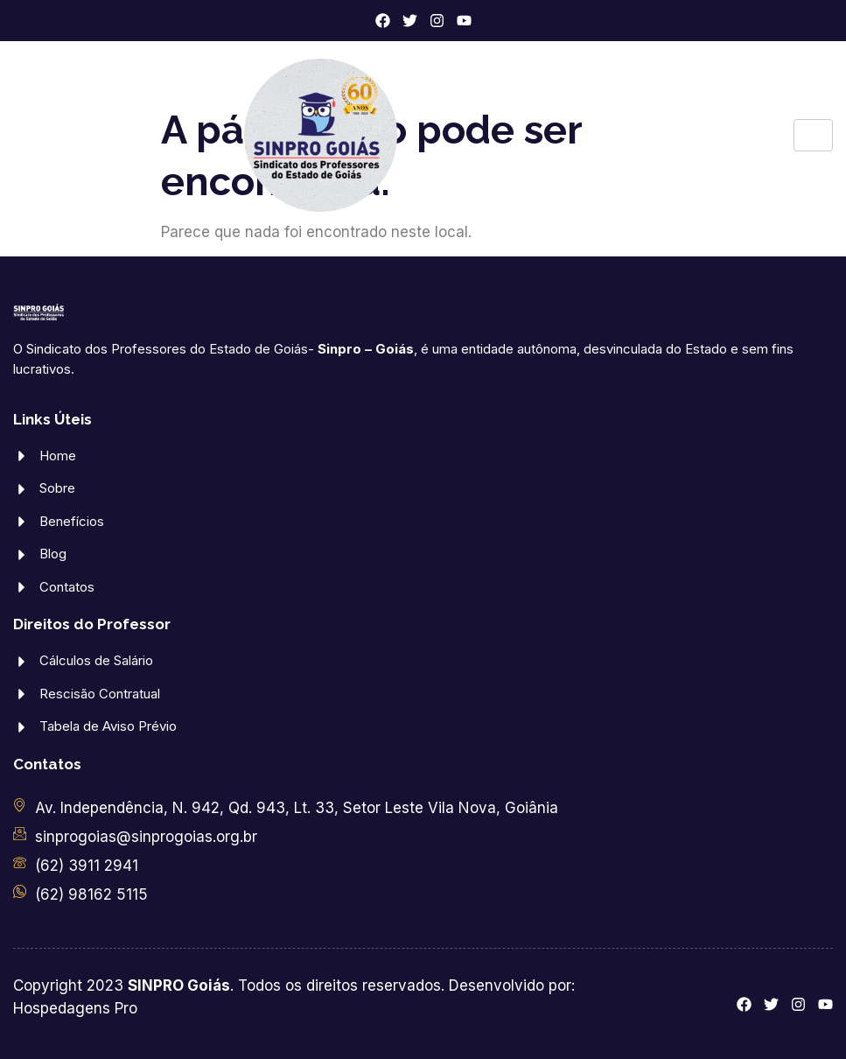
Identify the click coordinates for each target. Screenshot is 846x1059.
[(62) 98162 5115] (19, 891)
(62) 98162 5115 (91, 894)
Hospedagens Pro (75, 1008)
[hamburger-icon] (813, 135)
